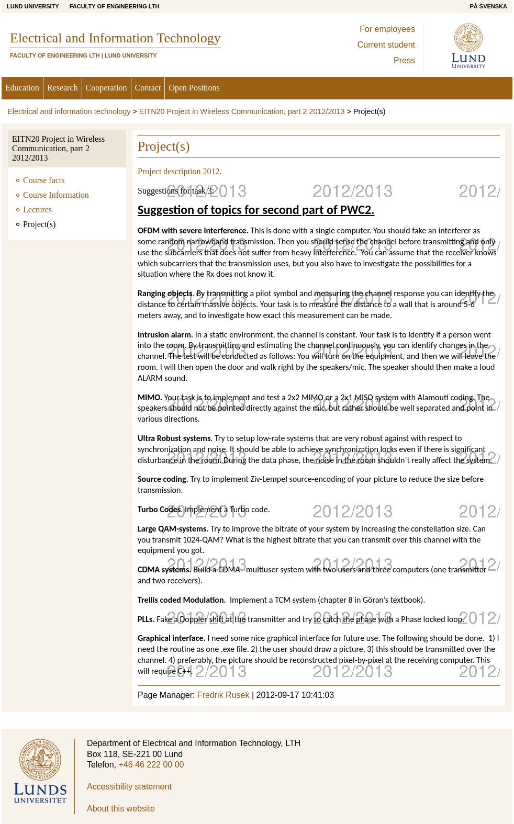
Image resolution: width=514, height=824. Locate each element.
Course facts (44, 180)
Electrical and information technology (68, 111)
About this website (121, 808)
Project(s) (39, 224)
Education (22, 87)
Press (404, 60)
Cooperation (106, 87)
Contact (148, 87)
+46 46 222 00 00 (151, 764)
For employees (387, 29)
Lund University (33, 6)
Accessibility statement (129, 786)
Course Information (56, 194)
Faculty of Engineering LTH (115, 6)
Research (62, 87)
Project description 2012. (179, 171)
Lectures (37, 209)
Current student (386, 44)
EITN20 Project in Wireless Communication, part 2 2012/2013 (242, 111)
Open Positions (194, 87)
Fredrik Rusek (223, 695)
